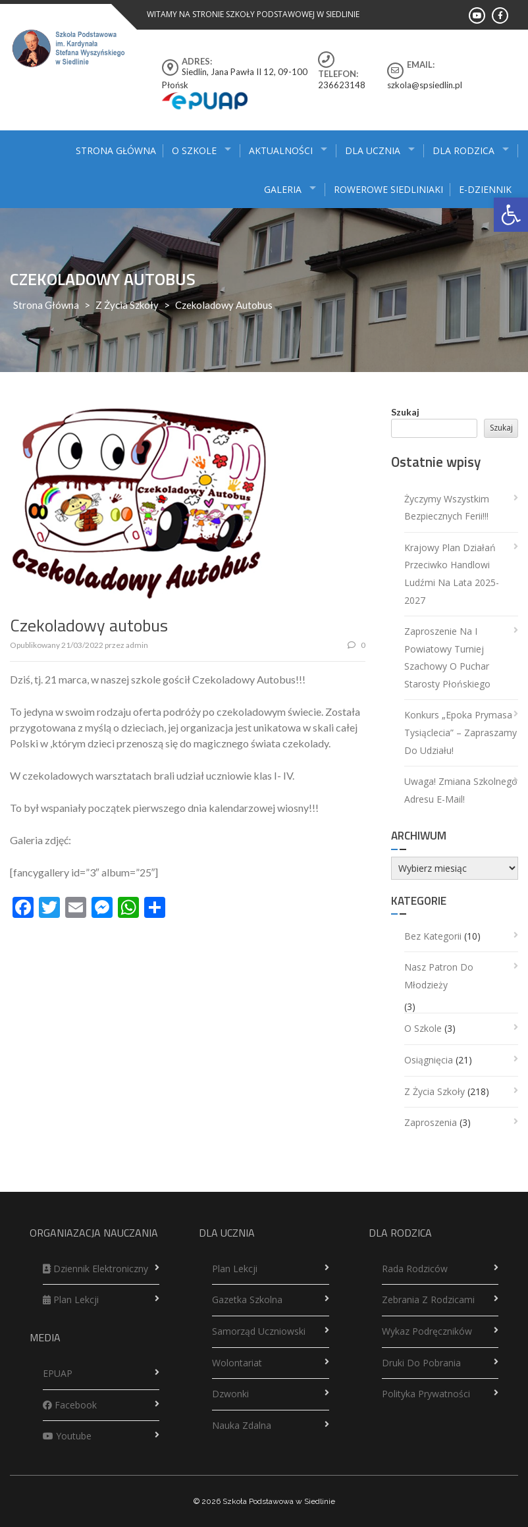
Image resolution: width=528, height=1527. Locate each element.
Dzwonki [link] (230, 1393)
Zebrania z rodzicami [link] (428, 1299)
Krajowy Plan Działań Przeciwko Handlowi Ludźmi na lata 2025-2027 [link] (451, 573)
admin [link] (137, 645)
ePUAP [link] (57, 1373)
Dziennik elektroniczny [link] (95, 1268)
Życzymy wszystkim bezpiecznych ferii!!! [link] (446, 508)
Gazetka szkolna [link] (247, 1299)
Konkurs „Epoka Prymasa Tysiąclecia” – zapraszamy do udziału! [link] (460, 732)
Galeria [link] (283, 189)
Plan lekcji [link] (71, 1299)
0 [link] (356, 645)
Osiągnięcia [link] (428, 1060)
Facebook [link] (70, 1405)
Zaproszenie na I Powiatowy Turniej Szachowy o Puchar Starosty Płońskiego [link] (447, 657)
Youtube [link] (67, 1436)
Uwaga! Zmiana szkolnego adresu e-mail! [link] (460, 790)
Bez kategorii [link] (433, 936)
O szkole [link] (194, 150)
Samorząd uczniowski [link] (258, 1331)
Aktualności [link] (281, 150)
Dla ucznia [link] (372, 150)
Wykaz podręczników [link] (427, 1331)
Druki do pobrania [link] (421, 1362)
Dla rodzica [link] (463, 150)
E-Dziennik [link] (485, 189)
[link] (511, 215)
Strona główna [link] (116, 150)
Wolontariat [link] (237, 1362)
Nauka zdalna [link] (241, 1425)
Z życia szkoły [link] (127, 305)
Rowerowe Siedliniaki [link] (388, 189)
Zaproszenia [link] (430, 1122)
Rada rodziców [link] (415, 1268)
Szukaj (405, 411)
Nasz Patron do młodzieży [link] (438, 976)
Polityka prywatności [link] (426, 1393)
